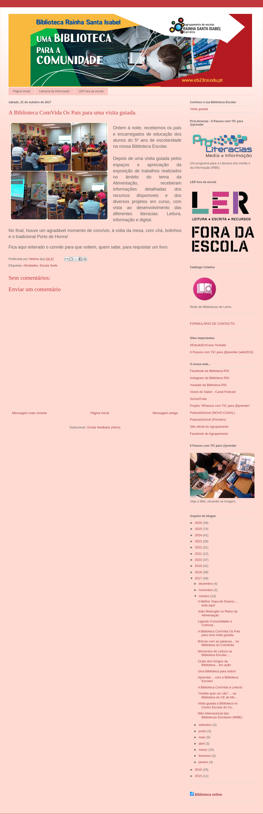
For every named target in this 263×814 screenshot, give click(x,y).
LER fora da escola (91, 91)
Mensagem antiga (165, 413)
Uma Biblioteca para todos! (217, 671)
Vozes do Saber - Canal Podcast (213, 392)
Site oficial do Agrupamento (209, 426)
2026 (199, 523)
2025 (199, 529)
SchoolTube (198, 399)
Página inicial (21, 91)
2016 (199, 769)
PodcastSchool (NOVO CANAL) (212, 413)
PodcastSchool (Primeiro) (208, 419)
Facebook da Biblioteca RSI (209, 371)
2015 (199, 776)
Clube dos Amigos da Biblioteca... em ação (214, 663)
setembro (206, 725)
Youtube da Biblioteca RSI (208, 385)
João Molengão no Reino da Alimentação (217, 613)
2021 (199, 553)
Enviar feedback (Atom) (104, 427)
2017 (199, 578)
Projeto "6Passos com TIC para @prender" (220, 405)
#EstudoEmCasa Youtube (208, 345)
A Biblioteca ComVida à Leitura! (220, 687)
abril (202, 743)
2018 (199, 572)
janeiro (204, 762)
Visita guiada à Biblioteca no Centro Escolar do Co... (217, 705)
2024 (199, 535)
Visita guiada (199, 109)
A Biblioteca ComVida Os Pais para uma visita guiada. (219, 633)
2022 (199, 547)
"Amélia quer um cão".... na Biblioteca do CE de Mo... (217, 695)
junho (203, 731)
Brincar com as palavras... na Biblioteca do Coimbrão (218, 643)
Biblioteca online (208, 794)
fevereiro (205, 756)
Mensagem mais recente (29, 413)
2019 (199, 566)
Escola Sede (48, 265)
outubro (204, 596)
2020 (199, 560)
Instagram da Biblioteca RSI (209, 378)
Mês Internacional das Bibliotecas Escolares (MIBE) (220, 715)
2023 (199, 541)
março (203, 749)
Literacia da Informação (54, 91)
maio (203, 737)
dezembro (206, 583)
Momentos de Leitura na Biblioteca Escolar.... (215, 653)
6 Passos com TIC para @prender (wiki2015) (221, 352)
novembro (206, 590)
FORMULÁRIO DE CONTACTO (212, 323)
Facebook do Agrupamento (209, 433)
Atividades (30, 265)
